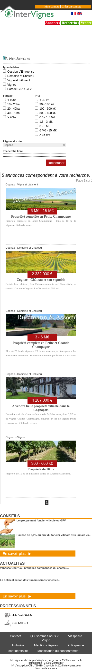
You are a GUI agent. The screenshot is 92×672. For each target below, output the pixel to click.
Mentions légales (46, 645)
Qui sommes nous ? (44, 636)
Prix (37, 95)
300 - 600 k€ (47, 113)
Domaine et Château (20, 76)
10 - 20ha (13, 104)
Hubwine (18, 645)
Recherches (70, 23)
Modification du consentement (58, 651)
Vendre (86, 23)
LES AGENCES (18, 615)
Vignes (11, 84)
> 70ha (11, 117)
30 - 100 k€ (46, 104)
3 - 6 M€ (44, 126)
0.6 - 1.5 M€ (47, 117)
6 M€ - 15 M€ (48, 130)
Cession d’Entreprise (20, 71)
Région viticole (12, 141)
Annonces (52, 23)
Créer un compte (71, 6)
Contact (15, 636)
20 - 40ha (13, 108)
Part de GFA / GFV (19, 89)
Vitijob (46, 640)
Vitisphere (75, 636)
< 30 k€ (44, 100)
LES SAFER (16, 623)
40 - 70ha (13, 113)
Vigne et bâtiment (18, 80)
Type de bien (11, 67)
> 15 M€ (44, 135)
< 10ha (11, 100)
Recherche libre (13, 151)
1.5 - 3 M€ (46, 121)
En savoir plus (17, 553)
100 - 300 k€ (47, 108)
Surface (7, 95)
